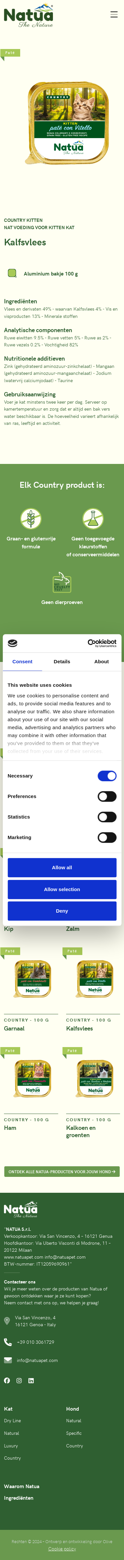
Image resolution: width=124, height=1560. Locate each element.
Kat (8, 1408)
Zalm (72, 928)
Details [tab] (62, 661)
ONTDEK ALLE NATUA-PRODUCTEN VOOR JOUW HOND (62, 1171)
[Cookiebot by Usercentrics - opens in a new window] (88, 643)
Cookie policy (62, 1548)
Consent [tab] (22, 661)
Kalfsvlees (79, 1028)
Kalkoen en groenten (81, 1131)
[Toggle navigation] (112, 14)
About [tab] (101, 661)
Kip (8, 928)
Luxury (11, 1445)
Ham (10, 1127)
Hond (72, 1408)
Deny (62, 911)
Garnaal (14, 1028)
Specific (74, 1433)
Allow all (62, 867)
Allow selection (62, 889)
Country (12, 1457)
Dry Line (12, 1420)
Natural (11, 1433)
